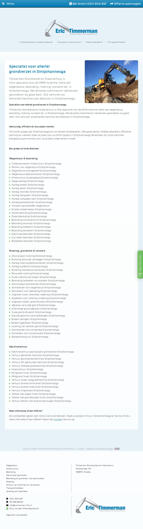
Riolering (10, 481)
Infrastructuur (12, 468)
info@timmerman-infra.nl (21, 505)
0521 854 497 (16, 498)
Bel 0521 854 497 (88, 3)
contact (58, 419)
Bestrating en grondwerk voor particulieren (25, 478)
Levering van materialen (17, 491)
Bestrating (11, 472)
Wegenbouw (11, 465)
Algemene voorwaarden (16, 514)
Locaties (80, 448)
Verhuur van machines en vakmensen (23, 484)
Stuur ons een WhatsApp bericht (24, 508)
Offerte (125, 3)
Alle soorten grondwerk (16, 475)
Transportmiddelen (14, 488)
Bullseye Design (106, 448)
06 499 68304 (16, 501)
